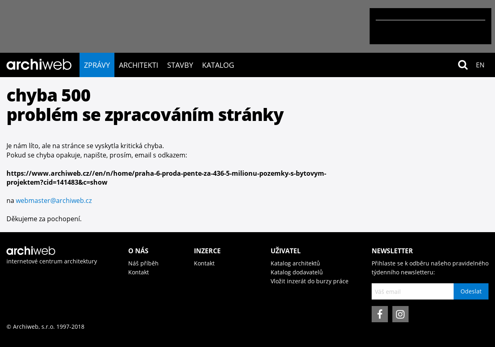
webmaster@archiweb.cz (54, 200)
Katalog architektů (295, 263)
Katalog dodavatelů (297, 272)
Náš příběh (143, 263)
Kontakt (138, 272)
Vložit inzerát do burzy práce (310, 281)
